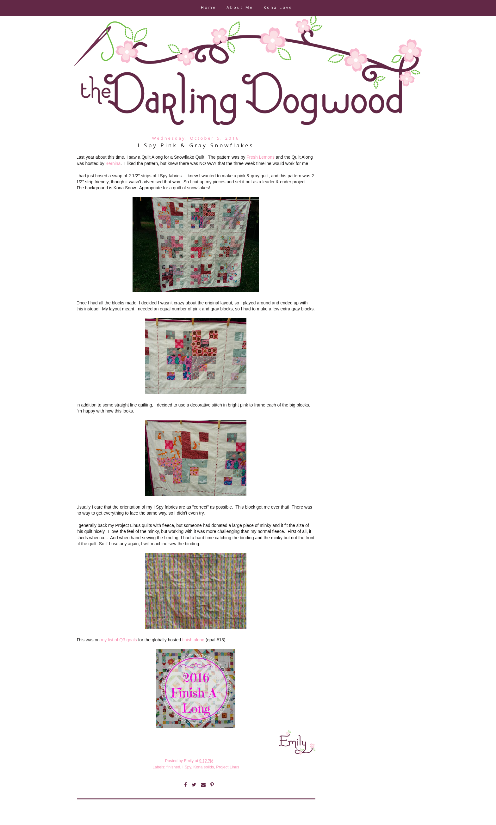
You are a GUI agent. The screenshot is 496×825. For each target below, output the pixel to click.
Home (208, 8)
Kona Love (278, 8)
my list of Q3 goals (119, 639)
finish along (193, 639)
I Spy (186, 767)
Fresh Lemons (260, 157)
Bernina (113, 163)
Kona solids (203, 767)
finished (173, 767)
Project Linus (227, 767)
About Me (239, 8)
